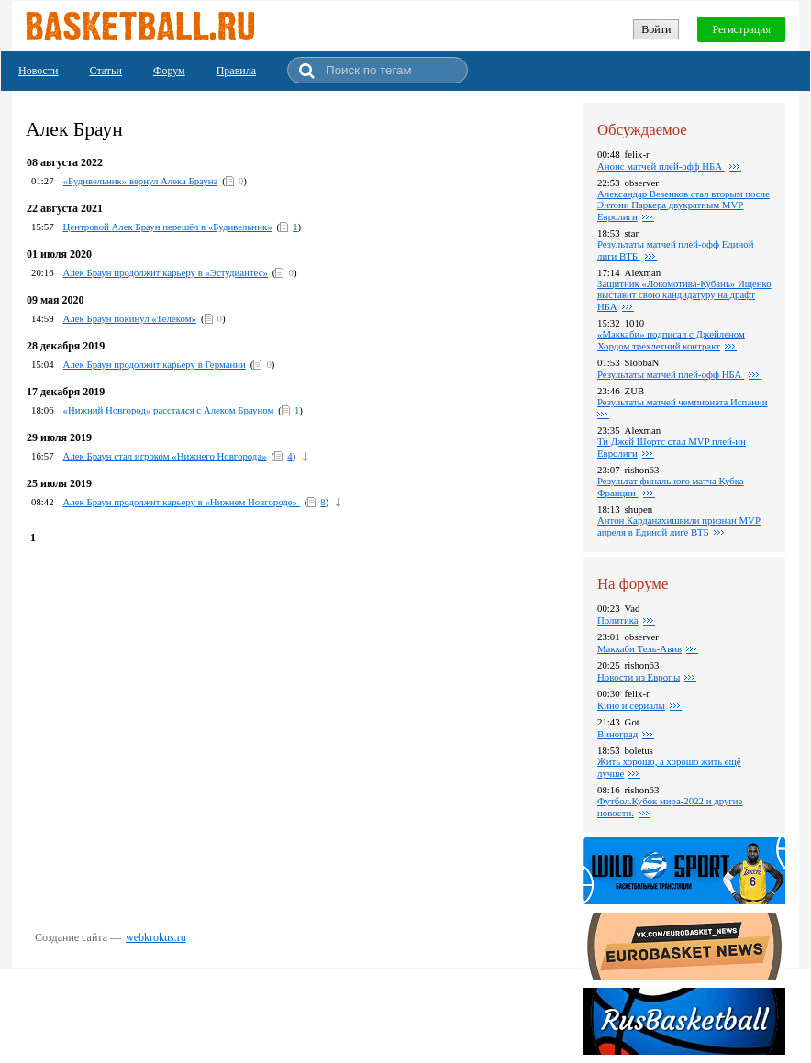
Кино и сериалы (631, 705)
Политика (618, 620)
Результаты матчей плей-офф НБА (670, 374)
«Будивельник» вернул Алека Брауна (140, 180)
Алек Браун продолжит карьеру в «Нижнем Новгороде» (181, 501)
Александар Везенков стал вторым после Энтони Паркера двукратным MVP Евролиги (683, 205)
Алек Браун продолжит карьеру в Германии (154, 364)
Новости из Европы (638, 676)
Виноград (617, 733)
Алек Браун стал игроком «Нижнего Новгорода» (165, 455)
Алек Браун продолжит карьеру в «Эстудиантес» (165, 272)
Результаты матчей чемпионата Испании (682, 401)
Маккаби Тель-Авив (639, 648)
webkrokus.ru (156, 937)
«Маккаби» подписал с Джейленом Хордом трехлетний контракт (671, 339)
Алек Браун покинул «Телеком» (129, 318)
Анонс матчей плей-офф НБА (661, 166)
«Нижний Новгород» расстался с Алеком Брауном (168, 409)
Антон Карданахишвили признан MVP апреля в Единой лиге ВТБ (679, 526)
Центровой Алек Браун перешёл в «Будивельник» (167, 226)
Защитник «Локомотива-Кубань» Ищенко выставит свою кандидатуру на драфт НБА (684, 295)
